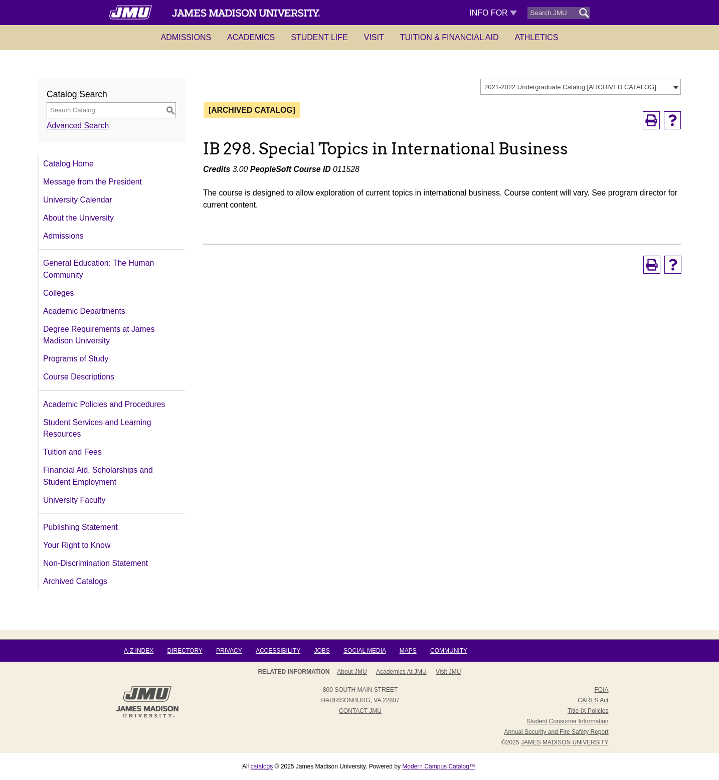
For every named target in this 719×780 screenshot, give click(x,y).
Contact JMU (360, 710)
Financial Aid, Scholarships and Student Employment (98, 476)
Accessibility (278, 650)
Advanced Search (78, 125)
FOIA (601, 689)
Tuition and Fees (72, 452)
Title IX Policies (588, 710)
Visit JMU (448, 671)
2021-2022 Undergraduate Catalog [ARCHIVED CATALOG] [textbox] (570, 87)
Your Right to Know (76, 545)
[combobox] (580, 87)
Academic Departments (84, 311)
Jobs (321, 650)
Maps (408, 650)
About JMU (352, 671)
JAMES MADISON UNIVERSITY (565, 742)
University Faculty (74, 500)
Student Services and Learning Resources (97, 428)
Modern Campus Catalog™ (438, 766)
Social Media (364, 650)
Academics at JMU (401, 671)
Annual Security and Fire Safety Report (556, 731)
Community (448, 650)
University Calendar (77, 200)
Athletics (537, 37)
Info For (493, 13)
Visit (374, 37)
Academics (251, 37)
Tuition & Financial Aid (449, 37)
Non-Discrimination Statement (95, 563)
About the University (78, 218)
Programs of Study (75, 358)
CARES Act (593, 700)
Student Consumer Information (567, 721)
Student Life (319, 37)
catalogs (262, 766)
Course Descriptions (78, 376)
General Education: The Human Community (98, 269)
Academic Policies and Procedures (104, 404)
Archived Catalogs (75, 581)
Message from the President (92, 181)
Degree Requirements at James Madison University (98, 335)
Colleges (58, 293)
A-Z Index (138, 650)
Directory (185, 650)
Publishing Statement (80, 527)
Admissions (186, 37)
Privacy (229, 650)
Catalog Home (68, 163)
